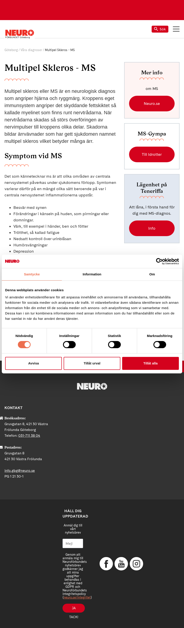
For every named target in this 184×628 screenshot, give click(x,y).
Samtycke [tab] (32, 274)
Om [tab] (152, 274)
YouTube (121, 563)
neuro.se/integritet (77, 597)
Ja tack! (73, 609)
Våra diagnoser (31, 50)
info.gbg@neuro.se (19, 470)
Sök (160, 29)
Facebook (106, 563)
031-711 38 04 (29, 435)
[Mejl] (73, 543)
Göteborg (11, 50)
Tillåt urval (92, 363)
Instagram (136, 563)
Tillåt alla (150, 363)
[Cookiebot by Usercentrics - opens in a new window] (159, 261)
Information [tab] (92, 274)
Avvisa (33, 363)
